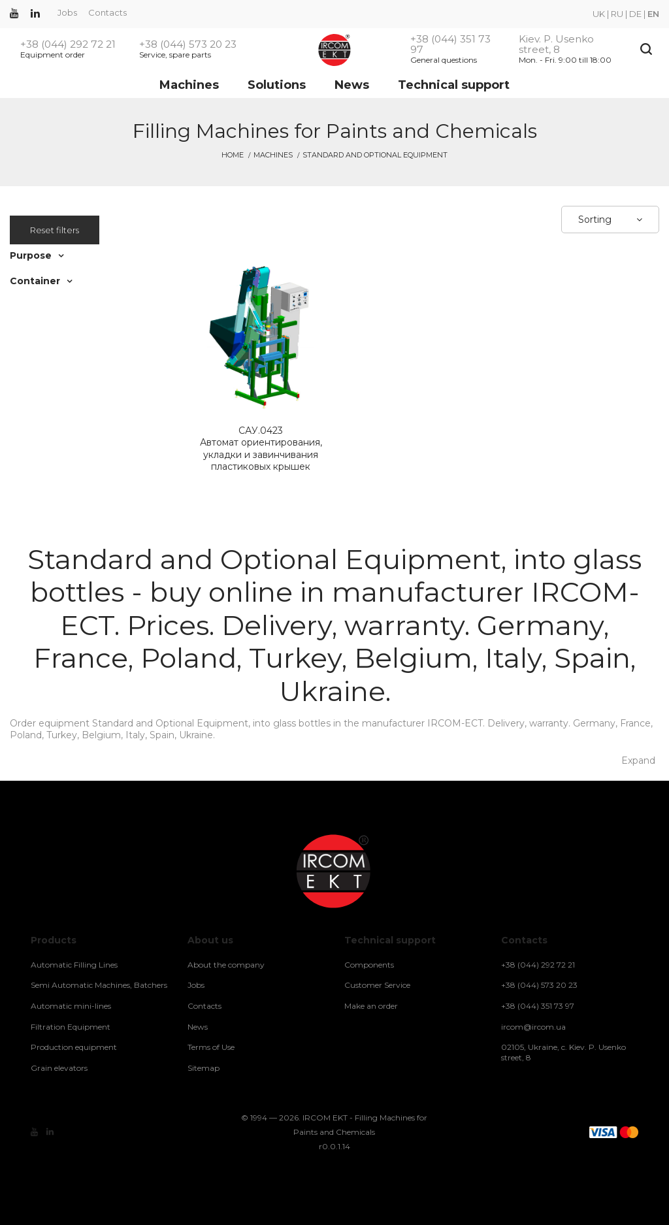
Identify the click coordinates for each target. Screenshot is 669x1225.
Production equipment (74, 1047)
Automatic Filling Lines (74, 965)
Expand (638, 760)
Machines (189, 85)
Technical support (454, 85)
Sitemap (204, 1068)
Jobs (67, 12)
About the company (226, 965)
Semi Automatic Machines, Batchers (99, 985)
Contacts (107, 12)
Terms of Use (211, 1047)
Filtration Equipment (70, 1027)
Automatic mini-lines (71, 1006)
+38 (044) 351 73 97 (450, 44)
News (351, 85)
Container (35, 281)
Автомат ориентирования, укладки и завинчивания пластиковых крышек (260, 448)
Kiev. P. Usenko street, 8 (556, 44)
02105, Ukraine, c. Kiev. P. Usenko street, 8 (563, 1052)
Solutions (277, 85)
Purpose (31, 255)
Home (232, 154)
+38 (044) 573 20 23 (188, 44)
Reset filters (54, 230)
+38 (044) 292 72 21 (68, 44)
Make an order (371, 1006)
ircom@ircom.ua (533, 1027)
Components (369, 965)
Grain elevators (59, 1068)
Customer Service (377, 985)
